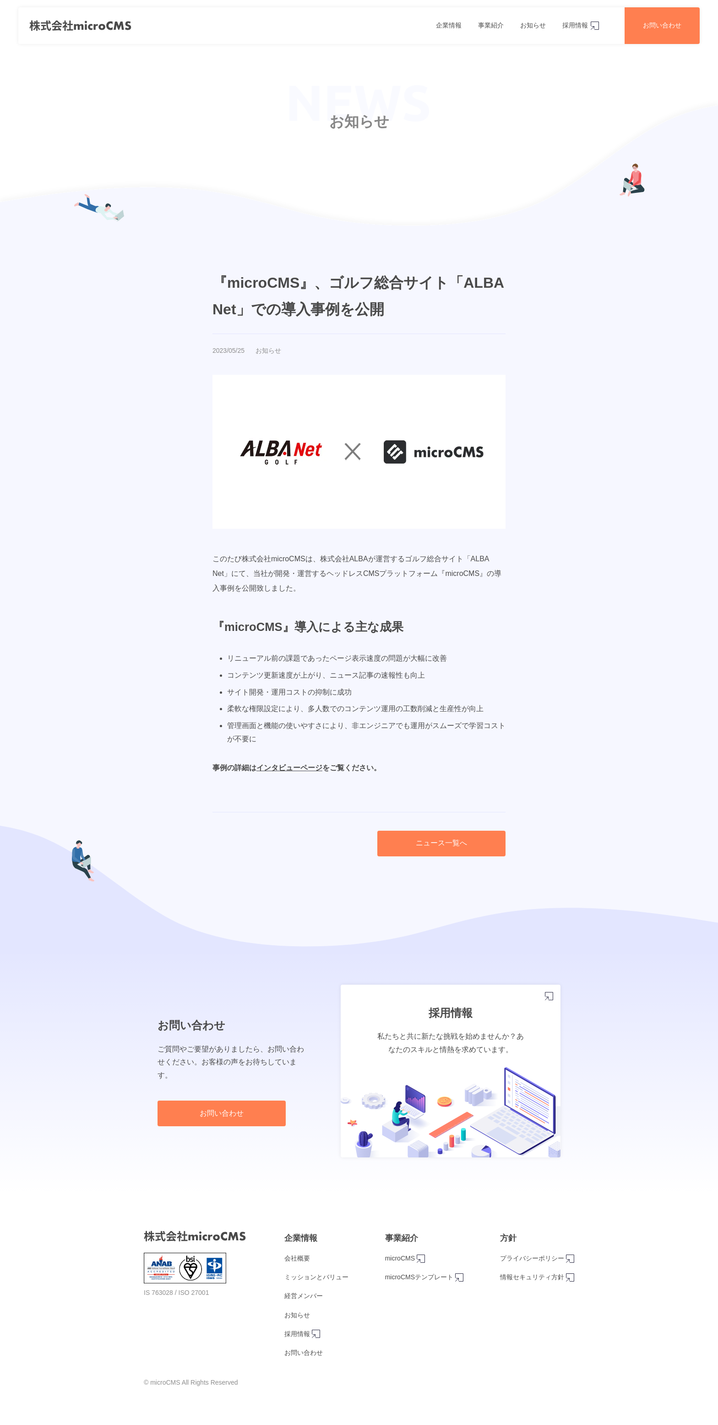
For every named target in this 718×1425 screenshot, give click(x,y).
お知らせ (533, 25)
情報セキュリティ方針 (537, 1277)
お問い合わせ (662, 25)
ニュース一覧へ (441, 843)
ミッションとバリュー (316, 1277)
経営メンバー (303, 1295)
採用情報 (575, 25)
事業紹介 (491, 25)
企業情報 (449, 25)
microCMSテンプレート (424, 1277)
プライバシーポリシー (537, 1259)
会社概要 (297, 1258)
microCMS (405, 1259)
